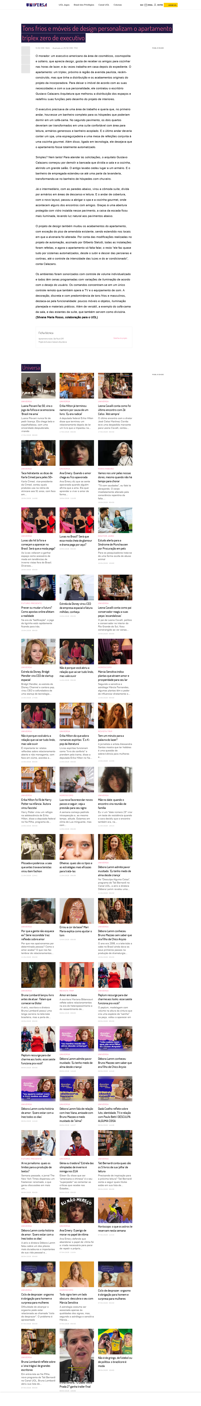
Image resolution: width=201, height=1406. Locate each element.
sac (141, 5)
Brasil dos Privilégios (84, 5)
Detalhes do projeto (121, 338)
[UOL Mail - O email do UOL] (148, 5)
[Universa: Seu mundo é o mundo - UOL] (36, 5)
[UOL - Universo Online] (49, 5)
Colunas (118, 5)
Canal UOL (103, 5)
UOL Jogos (64, 5)
